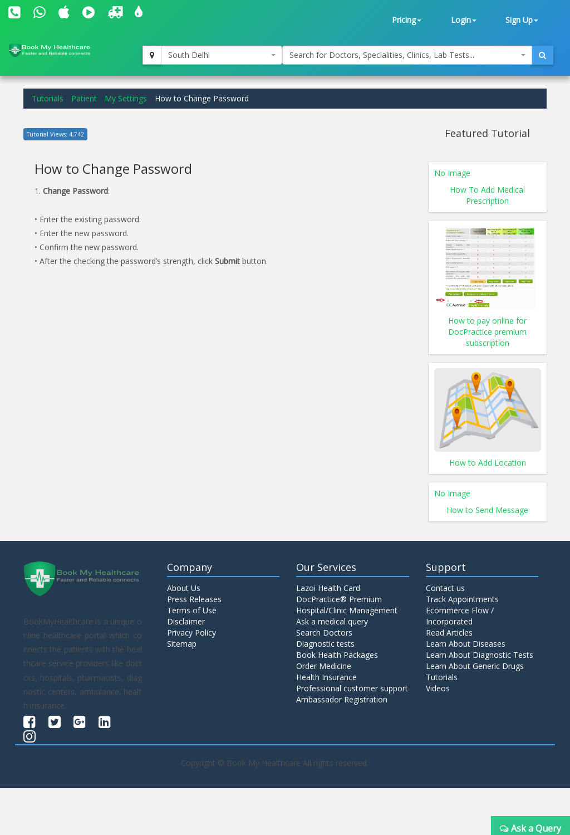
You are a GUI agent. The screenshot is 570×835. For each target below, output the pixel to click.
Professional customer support (352, 688)
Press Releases (194, 599)
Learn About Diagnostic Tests (479, 655)
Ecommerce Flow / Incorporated (460, 616)
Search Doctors (324, 632)
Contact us (445, 588)
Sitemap (181, 643)
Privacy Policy (191, 632)
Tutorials (47, 98)
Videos (438, 688)
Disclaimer (186, 621)
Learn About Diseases (465, 643)
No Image (452, 173)
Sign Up (521, 19)
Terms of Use (192, 610)
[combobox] (221, 55)
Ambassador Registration (341, 699)
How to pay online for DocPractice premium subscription (487, 331)
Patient (84, 98)
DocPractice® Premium (339, 599)
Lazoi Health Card (328, 588)
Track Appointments (462, 599)
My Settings (126, 98)
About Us (183, 588)
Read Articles (449, 632)
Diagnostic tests (325, 643)
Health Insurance (326, 677)
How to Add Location (487, 462)
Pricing (406, 19)
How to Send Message (487, 510)
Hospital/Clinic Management (346, 610)
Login (463, 19)
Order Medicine (323, 666)
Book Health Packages (337, 655)
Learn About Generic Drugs (475, 666)
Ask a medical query (332, 621)
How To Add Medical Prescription (487, 195)
